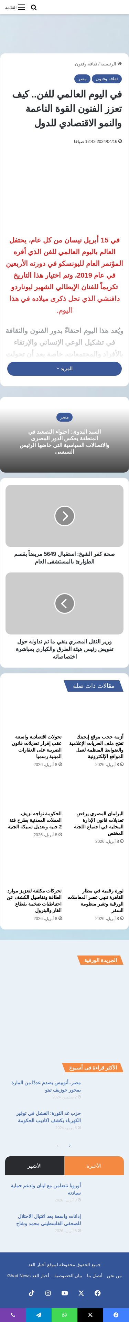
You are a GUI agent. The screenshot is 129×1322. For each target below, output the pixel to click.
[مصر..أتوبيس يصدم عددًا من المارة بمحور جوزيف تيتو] (105, 1092)
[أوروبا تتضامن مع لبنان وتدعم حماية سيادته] (105, 1195)
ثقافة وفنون (86, 63)
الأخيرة (94, 1166)
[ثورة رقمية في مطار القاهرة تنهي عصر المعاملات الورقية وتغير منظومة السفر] (95, 868)
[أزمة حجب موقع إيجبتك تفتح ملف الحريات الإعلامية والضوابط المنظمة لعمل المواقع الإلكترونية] (95, 714)
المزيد (64, 368)
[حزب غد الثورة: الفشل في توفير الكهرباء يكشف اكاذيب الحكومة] (105, 1123)
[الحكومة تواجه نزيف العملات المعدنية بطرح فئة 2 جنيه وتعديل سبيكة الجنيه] (34, 791)
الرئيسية (111, 63)
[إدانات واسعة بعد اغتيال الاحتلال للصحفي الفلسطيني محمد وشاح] (105, 1226)
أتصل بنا (95, 1275)
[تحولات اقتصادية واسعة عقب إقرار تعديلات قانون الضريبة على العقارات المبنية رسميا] (34, 714)
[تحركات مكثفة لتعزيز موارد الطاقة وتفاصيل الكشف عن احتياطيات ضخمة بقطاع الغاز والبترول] (34, 868)
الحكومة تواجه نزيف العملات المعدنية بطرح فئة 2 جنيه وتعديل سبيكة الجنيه (35, 820)
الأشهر (35, 1166)
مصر (82, 78)
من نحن (114, 1275)
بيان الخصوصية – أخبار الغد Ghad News (44, 1275)
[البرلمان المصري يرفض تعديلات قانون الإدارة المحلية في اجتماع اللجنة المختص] (95, 791)
